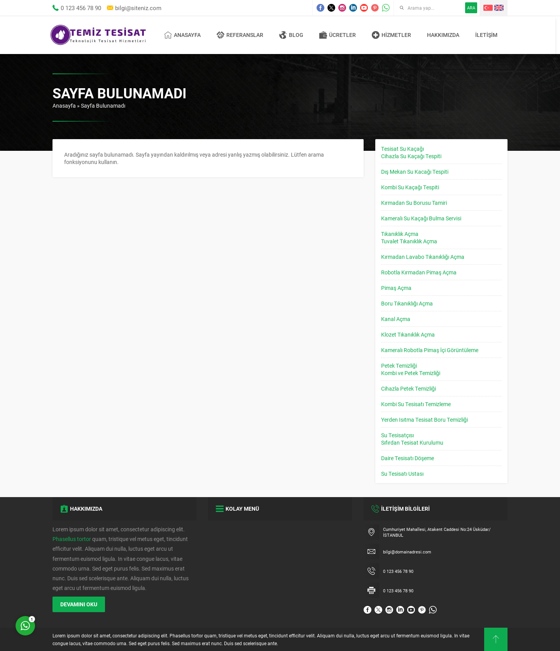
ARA (471, 7)
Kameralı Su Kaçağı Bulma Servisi (421, 218)
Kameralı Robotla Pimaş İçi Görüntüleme (429, 350)
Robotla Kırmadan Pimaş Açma (419, 272)
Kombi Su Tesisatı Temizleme (416, 404)
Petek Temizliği (399, 365)
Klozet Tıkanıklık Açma (408, 334)
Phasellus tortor (71, 539)
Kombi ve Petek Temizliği (410, 373)
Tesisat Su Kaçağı (402, 148)
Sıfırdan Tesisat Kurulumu (412, 442)
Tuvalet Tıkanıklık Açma (409, 241)
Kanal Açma (395, 319)
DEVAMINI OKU (78, 604)
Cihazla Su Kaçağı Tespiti (411, 156)
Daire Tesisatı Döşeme (407, 458)
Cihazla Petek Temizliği (408, 388)
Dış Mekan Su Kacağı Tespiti (414, 171)
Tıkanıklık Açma (399, 233)
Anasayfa (64, 105)
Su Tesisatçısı (397, 435)
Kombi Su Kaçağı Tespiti (410, 187)
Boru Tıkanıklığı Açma (407, 303)
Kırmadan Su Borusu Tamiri (414, 202)
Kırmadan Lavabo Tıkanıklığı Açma (422, 256)
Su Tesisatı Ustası (402, 473)
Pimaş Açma (396, 287)
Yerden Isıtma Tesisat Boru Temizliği (424, 419)
